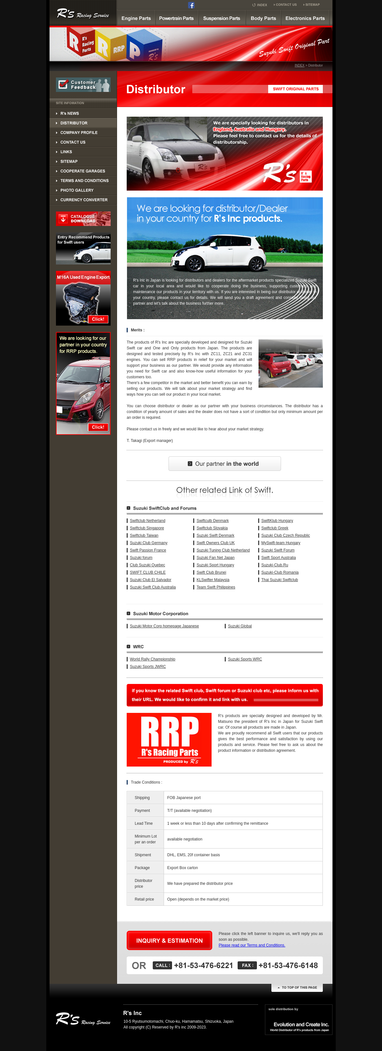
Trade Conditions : (146, 782)
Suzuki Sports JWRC (148, 666)
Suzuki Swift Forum (278, 550)
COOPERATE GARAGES (83, 171)
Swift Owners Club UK (215, 543)
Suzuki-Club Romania (280, 572)
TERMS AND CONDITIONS (83, 180)
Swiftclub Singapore (147, 528)
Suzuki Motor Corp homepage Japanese (164, 626)
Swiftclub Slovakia (212, 528)
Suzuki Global (240, 626)
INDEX (300, 65)
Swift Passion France (148, 550)
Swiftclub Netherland (147, 520)
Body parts (263, 18)
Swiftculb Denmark (212, 520)
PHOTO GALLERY (83, 190)
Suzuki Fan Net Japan (215, 557)
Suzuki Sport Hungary (215, 565)
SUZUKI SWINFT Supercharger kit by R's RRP (83, 13)
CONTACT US (83, 142)
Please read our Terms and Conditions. (252, 945)
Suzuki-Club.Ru (274, 565)
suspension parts (222, 18)
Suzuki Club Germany (149, 543)
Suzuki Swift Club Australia (153, 587)
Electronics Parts (305, 18)
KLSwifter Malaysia (212, 580)
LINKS (83, 152)
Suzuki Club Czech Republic (285, 535)
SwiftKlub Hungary (277, 520)
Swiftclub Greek (274, 528)
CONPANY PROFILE (83, 132)
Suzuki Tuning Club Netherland (223, 550)
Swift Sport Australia (278, 557)
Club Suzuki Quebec (147, 565)
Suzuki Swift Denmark (215, 535)
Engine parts (136, 18)
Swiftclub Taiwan (144, 535)
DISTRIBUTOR (83, 113)
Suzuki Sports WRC (245, 659)
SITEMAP (83, 161)
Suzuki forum (141, 557)
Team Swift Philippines (215, 587)
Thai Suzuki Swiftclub (279, 580)
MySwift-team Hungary (280, 543)
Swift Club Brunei (211, 572)
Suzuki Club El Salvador (150, 580)
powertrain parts (176, 18)
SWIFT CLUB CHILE (148, 572)
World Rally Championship (152, 659)
